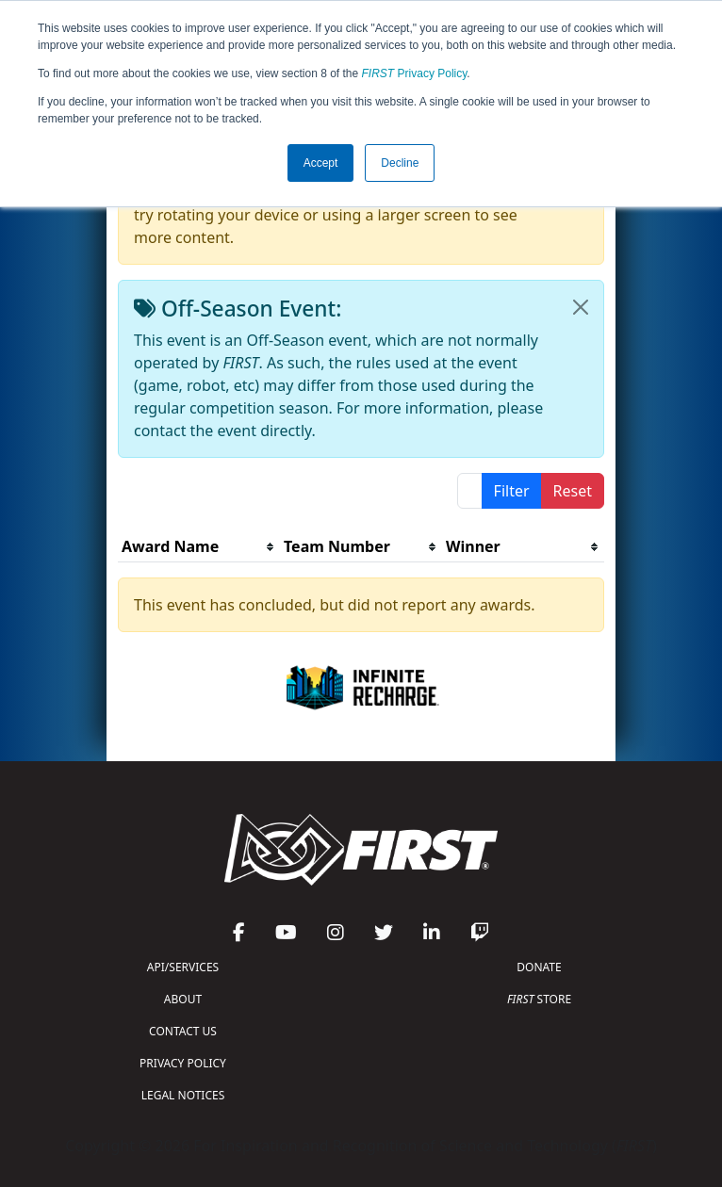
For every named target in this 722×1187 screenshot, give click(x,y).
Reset (572, 490)
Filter (512, 490)
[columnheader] (199, 546)
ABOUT (183, 999)
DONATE (539, 967)
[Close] (580, 307)
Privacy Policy (415, 73)
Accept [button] (321, 163)
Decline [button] (399, 163)
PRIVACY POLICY (182, 1063)
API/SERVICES (183, 967)
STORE (539, 999)
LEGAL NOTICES (183, 1095)
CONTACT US (183, 1031)
